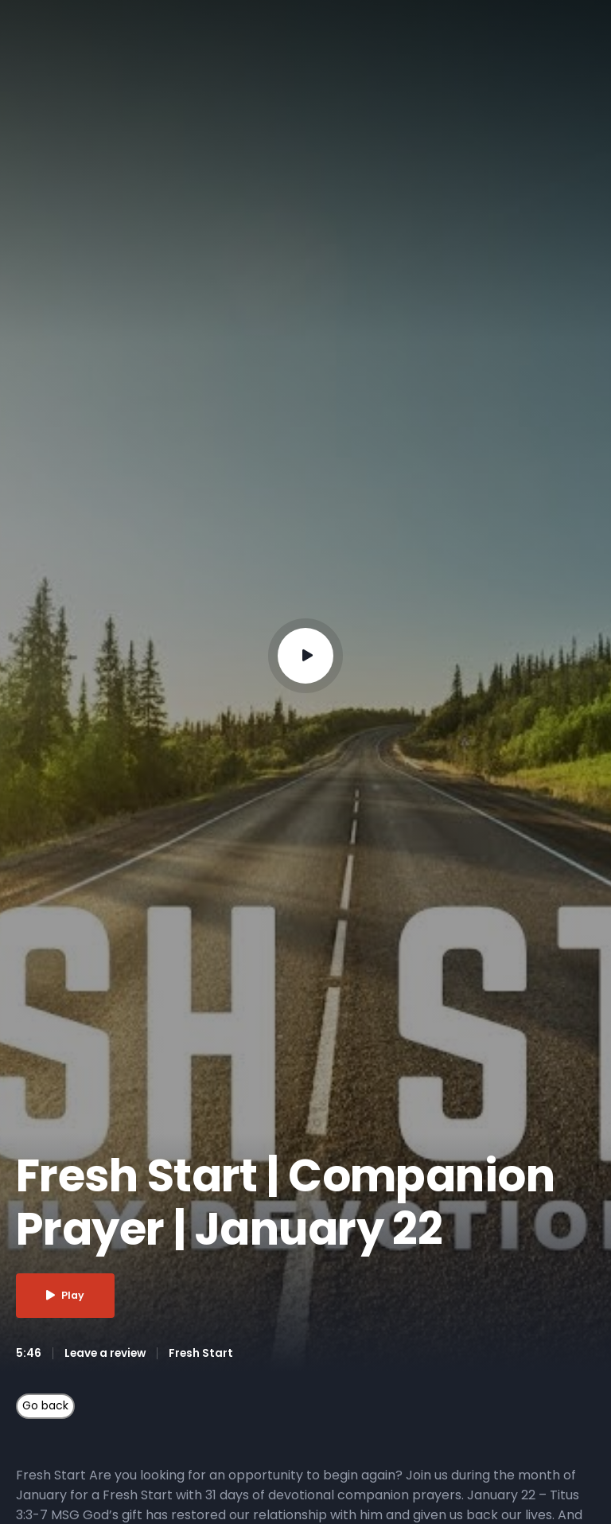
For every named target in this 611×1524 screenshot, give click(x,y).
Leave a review (107, 1353)
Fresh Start (205, 1354)
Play (68, 1296)
